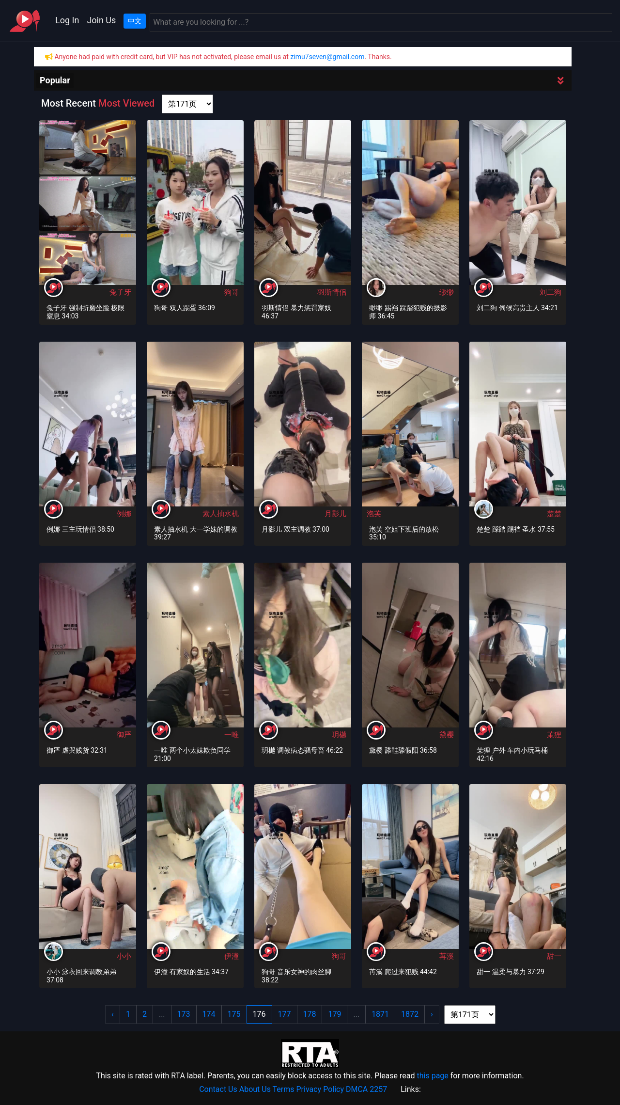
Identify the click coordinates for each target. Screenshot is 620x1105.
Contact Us (218, 1089)
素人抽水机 (220, 513)
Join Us (101, 20)
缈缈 (446, 292)
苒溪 (446, 956)
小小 (124, 956)
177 (284, 1014)
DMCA (357, 1089)
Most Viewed (126, 103)
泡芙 (374, 513)
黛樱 (446, 734)
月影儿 (335, 513)
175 (234, 1014)
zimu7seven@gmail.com (327, 57)
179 (334, 1014)
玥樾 (339, 734)
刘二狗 (550, 292)
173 (183, 1014)
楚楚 (554, 513)
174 (209, 1014)
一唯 (231, 734)
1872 (409, 1014)
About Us (255, 1089)
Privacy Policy (320, 1089)
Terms (283, 1089)
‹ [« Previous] (112, 1014)
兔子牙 (120, 292)
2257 (378, 1089)
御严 (124, 734)
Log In (67, 20)
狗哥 (231, 292)
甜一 (554, 956)
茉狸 (554, 734)
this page (432, 1075)
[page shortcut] (187, 104)
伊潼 (231, 956)
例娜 (124, 513)
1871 (380, 1014)
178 (309, 1014)
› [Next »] (432, 1014)
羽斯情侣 (331, 292)
